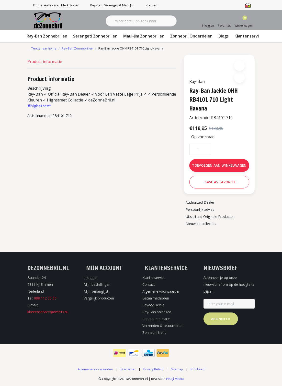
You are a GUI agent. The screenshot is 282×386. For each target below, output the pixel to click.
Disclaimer (128, 370)
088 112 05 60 (45, 299)
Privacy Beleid (153, 370)
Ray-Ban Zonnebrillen (47, 36)
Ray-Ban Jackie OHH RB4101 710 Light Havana (130, 48)
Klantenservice (249, 36)
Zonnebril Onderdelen (191, 36)
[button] (239, 66)
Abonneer (220, 319)
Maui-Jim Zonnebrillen (143, 36)
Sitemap (177, 370)
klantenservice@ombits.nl (47, 312)
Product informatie (44, 61)
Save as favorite (220, 182)
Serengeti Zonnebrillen (95, 36)
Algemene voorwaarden (95, 370)
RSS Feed (197, 370)
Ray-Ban (197, 81)
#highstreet (39, 106)
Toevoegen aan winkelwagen (219, 165)
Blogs (223, 36)
